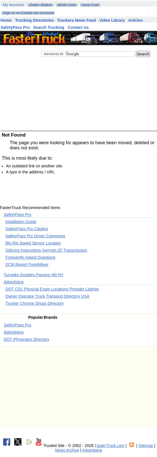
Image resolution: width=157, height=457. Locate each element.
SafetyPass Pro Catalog (26, 229)
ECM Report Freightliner (27, 264)
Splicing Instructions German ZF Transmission (46, 250)
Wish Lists (67, 5)
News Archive (67, 450)
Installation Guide (20, 221)
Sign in (9, 13)
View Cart (90, 5)
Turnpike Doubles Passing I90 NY (34, 274)
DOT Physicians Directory (26, 339)
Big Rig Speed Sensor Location (33, 243)
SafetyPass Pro (17, 214)
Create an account (37, 13)
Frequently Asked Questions (30, 257)
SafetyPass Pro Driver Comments (35, 236)
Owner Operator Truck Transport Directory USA (47, 296)
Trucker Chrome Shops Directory (34, 303)
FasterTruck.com (110, 445)
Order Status (40, 5)
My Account (13, 5)
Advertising (13, 282)
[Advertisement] (77, 110)
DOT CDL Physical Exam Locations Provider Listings (52, 289)
